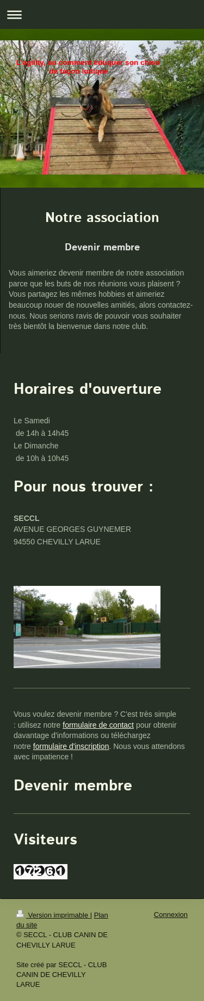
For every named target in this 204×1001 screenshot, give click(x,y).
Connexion (171, 914)
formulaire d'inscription (71, 746)
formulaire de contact (98, 725)
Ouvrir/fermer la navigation (102, 14)
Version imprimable (53, 915)
